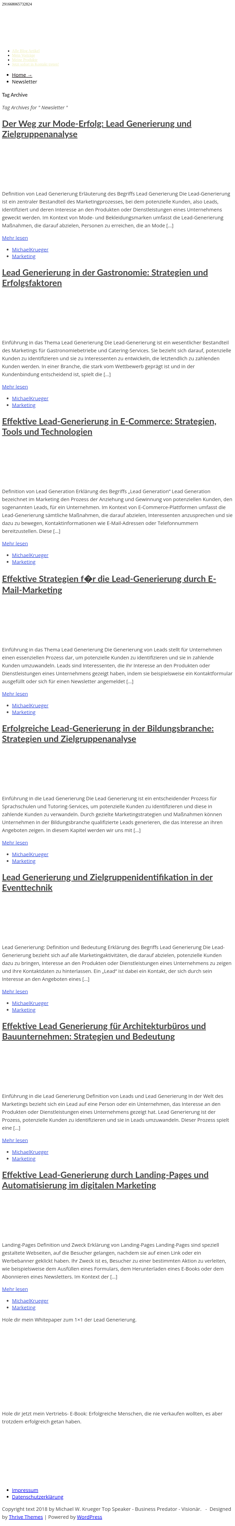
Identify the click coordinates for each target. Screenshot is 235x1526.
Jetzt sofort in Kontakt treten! (35, 64)
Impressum (25, 1490)
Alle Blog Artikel (26, 51)
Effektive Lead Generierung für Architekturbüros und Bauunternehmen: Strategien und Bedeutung (104, 1030)
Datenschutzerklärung (37, 1496)
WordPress (89, 1517)
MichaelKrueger (30, 249)
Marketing (23, 256)
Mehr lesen (15, 238)
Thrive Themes (26, 1517)
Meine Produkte (25, 60)
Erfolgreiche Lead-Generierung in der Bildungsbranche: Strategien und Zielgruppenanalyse (108, 733)
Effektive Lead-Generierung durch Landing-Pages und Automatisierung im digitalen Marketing (105, 1179)
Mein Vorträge (23, 55)
